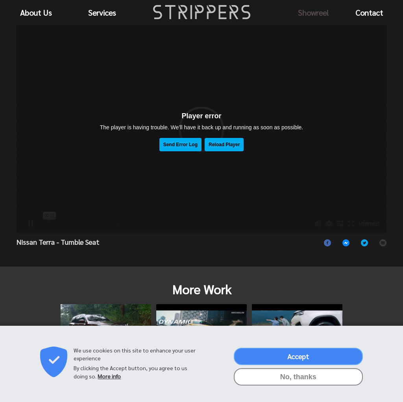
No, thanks (298, 377)
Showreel (313, 12)
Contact (369, 12)
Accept (298, 356)
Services (102, 12)
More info (109, 376)
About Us (36, 12)
